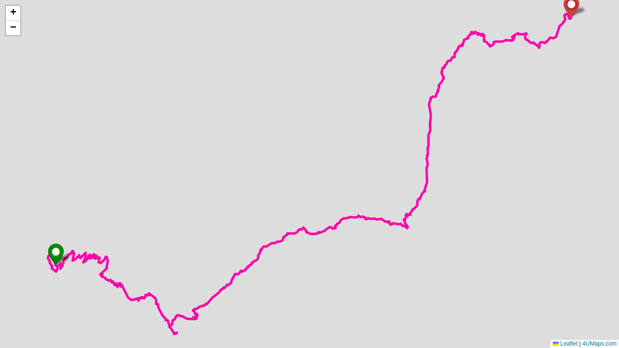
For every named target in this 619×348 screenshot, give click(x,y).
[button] (56, 254)
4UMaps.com (599, 343)
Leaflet (565, 343)
